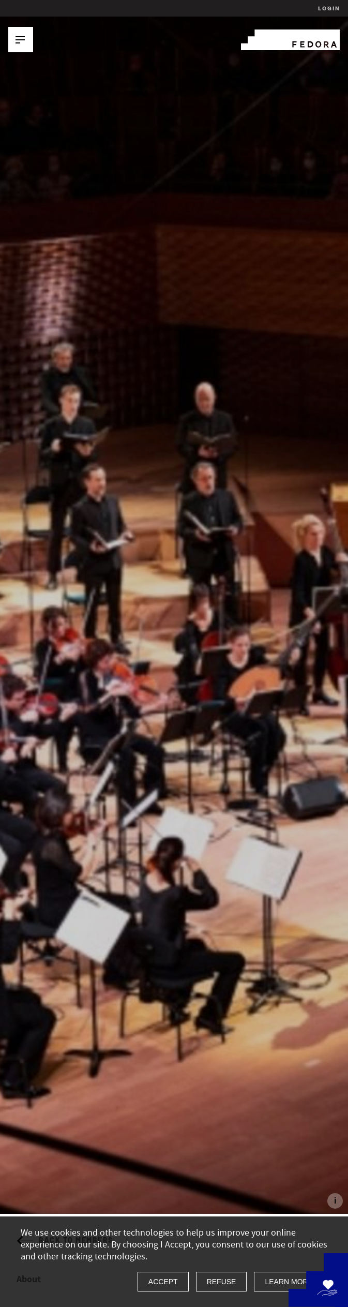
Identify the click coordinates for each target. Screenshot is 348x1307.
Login (327, 8)
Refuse (221, 1282)
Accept (163, 1282)
